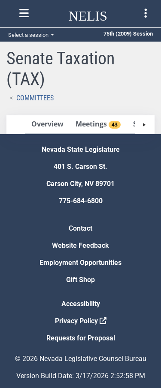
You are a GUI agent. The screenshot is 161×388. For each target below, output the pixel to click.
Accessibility (80, 304)
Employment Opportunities (80, 263)
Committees (35, 98)
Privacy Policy (80, 321)
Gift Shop (80, 280)
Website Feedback (80, 245)
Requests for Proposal (80, 338)
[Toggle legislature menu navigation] (145, 13)
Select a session (29, 35)
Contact (80, 228)
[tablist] (80, 124)
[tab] (47, 124)
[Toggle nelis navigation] (24, 13)
